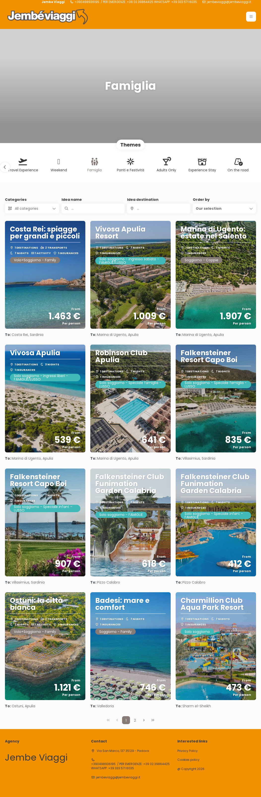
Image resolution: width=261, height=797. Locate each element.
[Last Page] (153, 720)
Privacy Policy (187, 751)
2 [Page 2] (135, 720)
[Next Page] (144, 720)
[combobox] (158, 208)
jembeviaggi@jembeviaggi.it (229, 2)
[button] (5, 167)
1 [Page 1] (126, 720)
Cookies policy (188, 760)
